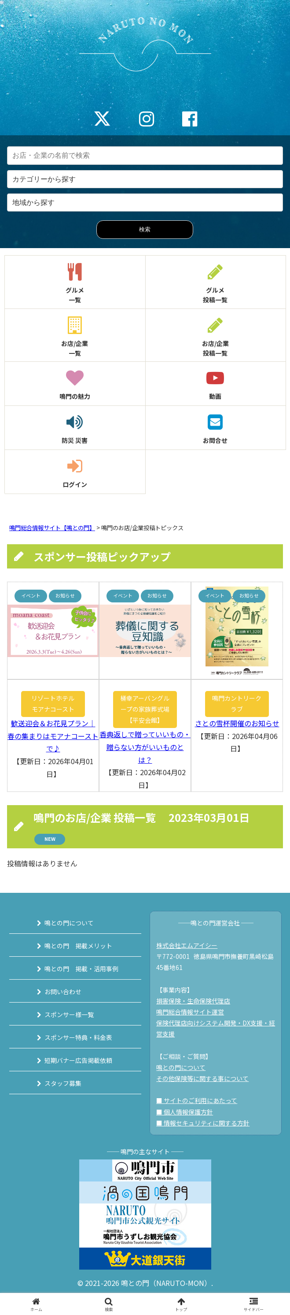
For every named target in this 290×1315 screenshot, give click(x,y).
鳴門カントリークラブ (236, 703)
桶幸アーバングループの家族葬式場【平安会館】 (144, 709)
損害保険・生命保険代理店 (193, 1000)
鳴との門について (69, 922)
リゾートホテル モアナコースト (55, 703)
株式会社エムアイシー (186, 945)
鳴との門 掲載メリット (78, 945)
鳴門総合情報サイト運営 (190, 1011)
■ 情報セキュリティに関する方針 (203, 1122)
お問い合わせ (62, 991)
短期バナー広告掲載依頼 (78, 1060)
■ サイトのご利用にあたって (196, 1100)
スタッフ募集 (62, 1083)
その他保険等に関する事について (202, 1078)
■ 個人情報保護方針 (184, 1111)
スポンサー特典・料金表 (78, 1037)
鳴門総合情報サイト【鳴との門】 (52, 528)
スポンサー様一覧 (69, 1014)
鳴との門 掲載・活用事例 (81, 968)
